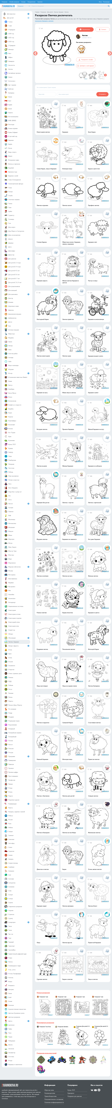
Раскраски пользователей (46, 1053)
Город (8, 203)
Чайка (8, 1028)
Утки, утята (9, 969)
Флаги (8, 981)
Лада (8, 456)
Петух (8, 689)
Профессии (9, 780)
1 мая (8, 25)
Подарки (9, 716)
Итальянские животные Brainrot (15, 377)
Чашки (8, 1036)
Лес (7, 495)
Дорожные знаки (11, 306)
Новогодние (10, 610)
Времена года (10, 171)
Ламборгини (10, 460)
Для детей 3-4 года (12, 266)
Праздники (16, 756)
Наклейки (9, 594)
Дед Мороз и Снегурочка (14, 231)
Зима (7, 349)
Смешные (9, 871)
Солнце (8, 898)
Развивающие (16, 803)
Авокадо (9, 49)
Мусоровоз (9, 586)
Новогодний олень (12, 622)
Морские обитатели (16, 566)
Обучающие (16, 637)
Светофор (9, 843)
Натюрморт (10, 602)
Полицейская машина (12, 732)
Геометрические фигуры (13, 183)
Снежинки (9, 886)
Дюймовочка (10, 318)
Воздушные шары (11, 160)
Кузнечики (9, 440)
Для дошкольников (12, 286)
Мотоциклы (9, 574)
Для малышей (10, 290)
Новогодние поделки (12, 618)
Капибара (9, 389)
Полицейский (10, 736)
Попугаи (8, 748)
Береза (8, 112)
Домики (8, 302)
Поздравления (31, 2)
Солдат (8, 894)
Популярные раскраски (45, 1023)
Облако (8, 634)
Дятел (8, 322)
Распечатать (85, 29)
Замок (8, 341)
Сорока (8, 902)
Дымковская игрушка (12, 314)
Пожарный (9, 728)
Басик (8, 108)
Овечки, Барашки (11, 641)
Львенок (8, 511)
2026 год (9, 41)
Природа (9, 764)
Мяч (7, 590)
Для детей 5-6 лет (12, 274)
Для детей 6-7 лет (12, 278)
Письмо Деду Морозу (13, 705)
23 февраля (9, 45)
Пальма (8, 677)
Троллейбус (10, 950)
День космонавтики (12, 235)
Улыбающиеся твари (12, 965)
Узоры (8, 957)
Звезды (8, 345)
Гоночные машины (12, 199)
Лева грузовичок (11, 476)
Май (7, 515)
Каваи (8, 381)
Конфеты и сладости (12, 404)
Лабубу (8, 452)
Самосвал (9, 839)
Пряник (8, 784)
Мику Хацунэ (10, 547)
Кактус (8, 385)
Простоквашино (11, 776)
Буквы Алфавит (11, 132)
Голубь (8, 195)
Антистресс (9, 81)
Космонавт (9, 424)
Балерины (9, 92)
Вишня (8, 156)
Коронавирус (10, 420)
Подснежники (10, 724)
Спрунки (8, 910)
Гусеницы (9, 219)
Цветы (16, 1021)
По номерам (10, 709)
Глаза (8, 187)
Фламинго (9, 985)
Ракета (8, 807)
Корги (8, 412)
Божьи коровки (11, 128)
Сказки (8, 855)
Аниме (8, 77)
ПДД (7, 681)
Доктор (8, 298)
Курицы (8, 448)
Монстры (9, 555)
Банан (8, 96)
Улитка (8, 961)
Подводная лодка (11, 720)
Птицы (8, 788)
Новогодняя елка (11, 626)
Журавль (9, 337)
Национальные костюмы (13, 606)
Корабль (8, 408)
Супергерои (16, 922)
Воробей (9, 167)
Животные (16, 333)
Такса (8, 926)
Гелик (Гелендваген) (12, 179)
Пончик (8, 740)
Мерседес (9, 539)
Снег (7, 874)
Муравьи (9, 582)
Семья (8, 847)
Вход (100, 2)
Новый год (9, 630)
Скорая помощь (11, 863)
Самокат (9, 835)
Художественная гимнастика (15, 1009)
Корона (8, 416)
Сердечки (9, 851)
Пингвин (8, 693)
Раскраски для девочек (75, 1096)
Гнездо (8, 191)
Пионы (8, 697)
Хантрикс (9, 989)
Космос (8, 428)
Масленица (9, 519)
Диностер (9, 254)
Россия (8, 819)
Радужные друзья (11, 799)
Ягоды (8, 1060)
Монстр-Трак (10, 551)
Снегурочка (9, 882)
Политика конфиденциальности (54, 1102)
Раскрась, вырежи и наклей (14, 811)
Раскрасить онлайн (86, 60)
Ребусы (8, 815)
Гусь (7, 223)
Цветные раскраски (12, 1017)
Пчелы (8, 792)
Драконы (9, 310)
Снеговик (9, 878)
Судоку (8, 918)
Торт (7, 938)
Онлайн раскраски (14, 2)
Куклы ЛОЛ (10, 444)
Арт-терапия (10, 85)
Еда (7, 325)
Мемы (8, 535)
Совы (7, 890)
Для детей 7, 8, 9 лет (13, 282)
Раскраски (4, 2)
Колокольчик (10, 401)
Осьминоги (9, 665)
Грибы (8, 211)
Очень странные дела (13, 673)
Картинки (40, 2)
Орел (7, 653)
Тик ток (8, 934)
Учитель (8, 977)
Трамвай (9, 942)
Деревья (8, 243)
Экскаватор (9, 1052)
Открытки (9, 669)
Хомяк (8, 1001)
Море (8, 558)
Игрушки (9, 369)
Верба (8, 144)
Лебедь (8, 472)
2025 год (9, 37)
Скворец (8, 859)
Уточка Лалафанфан (12, 973)
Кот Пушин (9, 432)
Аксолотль (9, 65)
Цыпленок (9, 1025)
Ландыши (9, 464)
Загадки (23, 2)
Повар (8, 713)
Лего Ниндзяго (11, 487)
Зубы (7, 361)
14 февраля (9, 29)
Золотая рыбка (10, 353)
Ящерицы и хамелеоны (13, 1064)
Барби (8, 104)
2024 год (9, 33)
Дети (7, 246)
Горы (7, 207)
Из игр (16, 373)
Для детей (16, 17)
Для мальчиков (16, 294)
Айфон (8, 57)
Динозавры (9, 250)
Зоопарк (8, 357)
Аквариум (9, 61)
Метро (8, 543)
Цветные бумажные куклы (14, 1013)
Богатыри (9, 124)
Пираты (8, 701)
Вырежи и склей (11, 175)
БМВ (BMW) (10, 120)
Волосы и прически (12, 164)
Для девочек (16, 258)
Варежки (9, 140)
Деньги (8, 239)
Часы (7, 1032)
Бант (7, 100)
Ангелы (8, 69)
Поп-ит (8, 744)
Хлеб (7, 997)
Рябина (8, 827)
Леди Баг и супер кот (13, 491)
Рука (7, 823)
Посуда (8, 752)
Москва (8, 570)
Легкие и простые (11, 480)
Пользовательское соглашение (53, 1099)
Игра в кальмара (11, 365)
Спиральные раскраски (13, 906)
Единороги (71, 1093)
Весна (8, 148)
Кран (7, 436)
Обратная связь (49, 1090)
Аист (7, 53)
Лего (7, 483)
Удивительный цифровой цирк (15, 953)
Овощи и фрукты (16, 645)
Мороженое (10, 562)
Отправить (102, 94)
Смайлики (9, 867)
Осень (8, 657)
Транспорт (9, 946)
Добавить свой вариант (85, 66)
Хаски (8, 993)
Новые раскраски (43, 993)
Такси (8, 930)
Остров (8, 661)
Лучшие (8, 507)
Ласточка (9, 468)
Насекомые (9, 598)
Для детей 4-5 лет (12, 270)
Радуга (8, 795)
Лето (8, 499)
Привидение (10, 760)
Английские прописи (12, 73)
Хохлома (9, 1005)
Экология (9, 1048)
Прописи (9, 768)
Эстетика (9, 1056)
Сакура (8, 831)
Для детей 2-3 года (12, 262)
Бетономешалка (11, 116)
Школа (8, 1044)
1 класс (8, 21)
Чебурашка (9, 1040)
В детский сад (10, 136)
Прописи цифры (11, 772)
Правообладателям (50, 1096)
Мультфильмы (16, 578)
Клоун (8, 397)
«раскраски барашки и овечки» (44, 21)
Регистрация (106, 2)
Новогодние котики (12, 614)
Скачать (102, 29)
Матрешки (9, 527)
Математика (10, 523)
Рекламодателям (49, 1093)
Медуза (8, 531)
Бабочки (8, 88)
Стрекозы (9, 914)
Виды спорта (10, 152)
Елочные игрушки (11, 329)
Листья (16, 503)
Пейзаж (8, 685)
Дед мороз (9, 227)
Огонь (8, 649)
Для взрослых (16, 13)
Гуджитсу (9, 215)
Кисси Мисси (10, 393)
